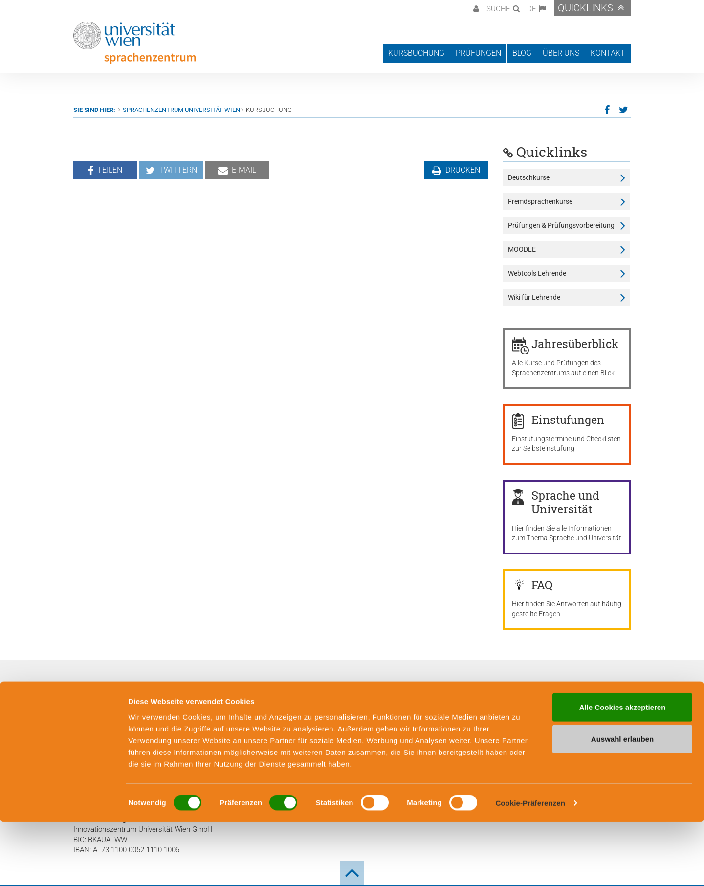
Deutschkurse (529, 177)
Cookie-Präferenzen (530, 867)
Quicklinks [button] (585, 8)
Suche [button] (498, 8)
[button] (475, 8)
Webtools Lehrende (537, 273)
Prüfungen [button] (478, 53)
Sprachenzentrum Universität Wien (181, 109)
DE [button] (531, 8)
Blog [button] (521, 53)
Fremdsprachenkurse (540, 201)
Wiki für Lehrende (534, 297)
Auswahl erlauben (622, 802)
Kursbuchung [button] (416, 53)
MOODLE (522, 249)
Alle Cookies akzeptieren (622, 770)
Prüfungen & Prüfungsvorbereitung (561, 225)
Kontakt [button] (608, 53)
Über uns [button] (561, 53)
